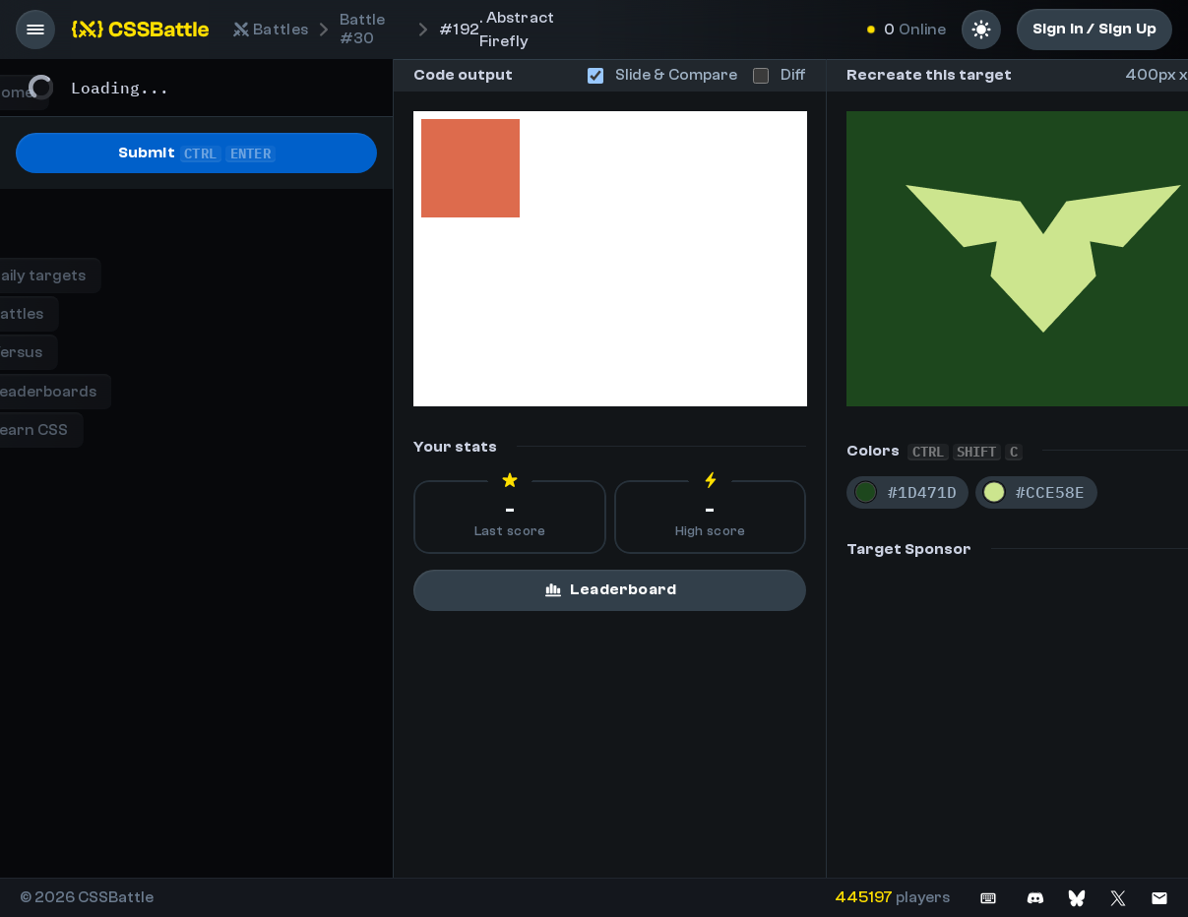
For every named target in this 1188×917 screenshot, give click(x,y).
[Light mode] (981, 29)
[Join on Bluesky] (1077, 897)
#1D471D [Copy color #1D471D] (922, 492)
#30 (362, 29)
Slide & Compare (662, 75)
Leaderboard (609, 590)
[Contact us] (1159, 897)
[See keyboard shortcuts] (988, 897)
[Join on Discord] (1035, 897)
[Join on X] (1118, 897)
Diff (779, 75)
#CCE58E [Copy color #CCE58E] (1050, 492)
